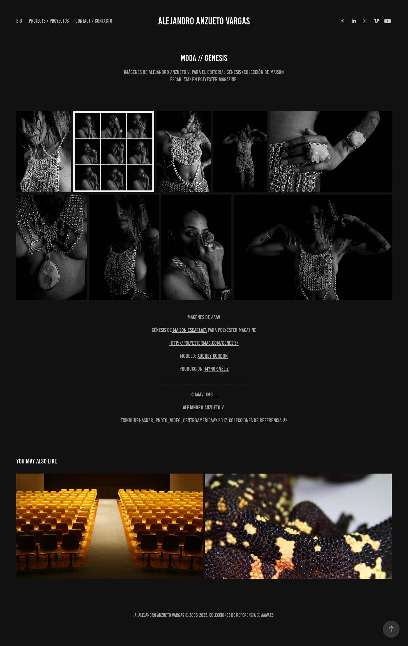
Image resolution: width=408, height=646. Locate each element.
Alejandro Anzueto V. (204, 407)
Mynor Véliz (216, 369)
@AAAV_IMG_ (203, 394)
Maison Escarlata (189, 330)
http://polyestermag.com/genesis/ (204, 343)
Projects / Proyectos (49, 21)
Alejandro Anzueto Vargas (204, 21)
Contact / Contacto (93, 21)
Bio (19, 21)
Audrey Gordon (212, 356)
